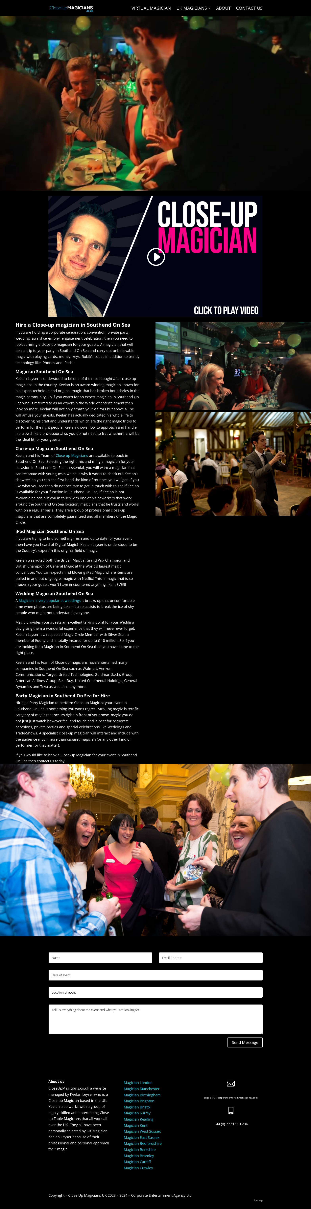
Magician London (138, 1082)
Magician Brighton (139, 1101)
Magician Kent (135, 1125)
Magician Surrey (137, 1113)
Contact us (249, 9)
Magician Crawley (138, 1167)
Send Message (245, 1042)
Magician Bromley (139, 1155)
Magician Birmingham (142, 1095)
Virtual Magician (151, 9)
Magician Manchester (141, 1088)
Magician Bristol (137, 1107)
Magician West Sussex (142, 1131)
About (223, 9)
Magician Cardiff (137, 1161)
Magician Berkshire (140, 1149)
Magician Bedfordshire (143, 1143)
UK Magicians (191, 9)
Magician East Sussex (141, 1137)
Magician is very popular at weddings (50, 600)
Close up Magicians (72, 455)
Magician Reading (138, 1119)
